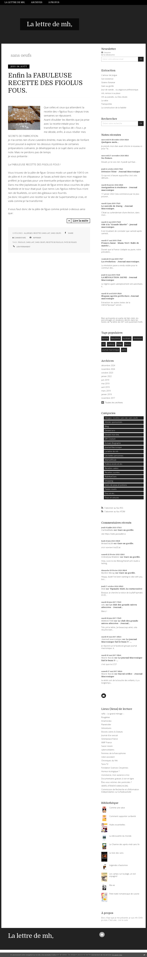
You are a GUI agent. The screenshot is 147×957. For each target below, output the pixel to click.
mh (103, 344)
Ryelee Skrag (108, 573)
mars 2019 (106, 391)
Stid (103, 589)
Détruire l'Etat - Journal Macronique (120, 171)
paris (124, 349)
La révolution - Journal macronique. (120, 261)
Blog (107, 426)
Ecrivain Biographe (113, 443)
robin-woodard (107, 757)
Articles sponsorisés (113, 422)
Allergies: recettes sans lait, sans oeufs (42, 233)
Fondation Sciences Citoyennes (114, 767)
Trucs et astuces (112, 497)
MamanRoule (110, 460)
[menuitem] (16, 2)
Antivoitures (106, 728)
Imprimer (35, 237)
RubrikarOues (111, 476)
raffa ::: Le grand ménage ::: (112, 713)
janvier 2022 (106, 376)
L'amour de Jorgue (109, 75)
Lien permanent (21, 246)
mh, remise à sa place (110, 93)
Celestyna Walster (110, 557)
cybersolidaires (107, 749)
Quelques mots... (110, 142)
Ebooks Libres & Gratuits (112, 731)
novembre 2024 (108, 369)
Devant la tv (110, 430)
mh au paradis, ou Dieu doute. (114, 97)
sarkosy (111, 344)
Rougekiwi (105, 717)
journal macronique (110, 349)
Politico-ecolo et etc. (114, 464)
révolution (137, 338)
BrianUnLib (107, 543)
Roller (119, 344)
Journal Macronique (113, 447)
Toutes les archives (114, 402)
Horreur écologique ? (110, 771)
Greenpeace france (109, 739)
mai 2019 (105, 383)
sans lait (30, 242)
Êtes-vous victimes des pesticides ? (116, 782)
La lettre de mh (111, 451)
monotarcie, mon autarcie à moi (115, 775)
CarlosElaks (107, 530)
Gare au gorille (107, 86)
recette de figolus (54, 242)
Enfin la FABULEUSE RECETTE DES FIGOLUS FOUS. (45, 83)
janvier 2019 (106, 394)
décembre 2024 (108, 365)
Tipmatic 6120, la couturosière (126, 589)
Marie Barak (107, 658)
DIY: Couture (110, 439)
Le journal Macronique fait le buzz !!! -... (119, 640)
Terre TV (104, 764)
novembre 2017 (108, 398)
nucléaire (127, 338)
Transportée (106, 104)
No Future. (107, 158)
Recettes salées (111, 468)
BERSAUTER (107, 621)
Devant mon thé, (112, 434)
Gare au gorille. (126, 530)
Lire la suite (80, 220)
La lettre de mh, (15, 2)
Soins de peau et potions (116, 485)
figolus (21, 242)
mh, (103, 605)
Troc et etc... (110, 493)
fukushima (115, 338)
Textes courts (111, 489)
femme (105, 338)
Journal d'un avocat (109, 735)
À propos (53, 2)
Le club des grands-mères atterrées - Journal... (119, 606)
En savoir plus (117, 955)
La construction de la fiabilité (113, 107)
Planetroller (106, 724)
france (127, 344)
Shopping (109, 481)
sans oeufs (40, 242)
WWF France (106, 742)
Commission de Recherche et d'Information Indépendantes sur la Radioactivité (120, 790)
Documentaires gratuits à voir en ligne (117, 778)
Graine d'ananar (108, 82)
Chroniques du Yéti (109, 760)
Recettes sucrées (112, 472)
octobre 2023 (107, 373)
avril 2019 (105, 387)
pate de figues (70, 242)
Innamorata (106, 721)
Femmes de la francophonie (113, 753)
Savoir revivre (107, 746)
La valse (104, 100)
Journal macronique (111, 639)
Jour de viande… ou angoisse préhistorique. (120, 89)
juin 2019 (105, 380)
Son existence (107, 79)
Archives (36, 2)
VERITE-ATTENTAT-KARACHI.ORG (114, 786)
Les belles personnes (114, 455)
